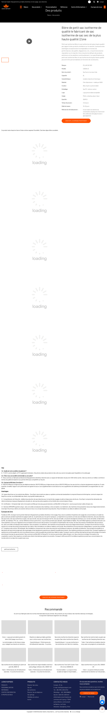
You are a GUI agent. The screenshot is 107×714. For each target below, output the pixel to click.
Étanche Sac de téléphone (34, 692)
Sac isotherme (31, 690)
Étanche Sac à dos (32, 685)
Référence (63, 7)
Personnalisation (51, 7)
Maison (26, 7)
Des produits (36, 7)
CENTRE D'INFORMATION (8, 692)
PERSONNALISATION (7, 688)
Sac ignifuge (30, 695)
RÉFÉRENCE (4, 690)
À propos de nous (96, 7)
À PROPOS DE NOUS (7, 695)
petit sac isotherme (9, 549)
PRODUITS (4, 685)
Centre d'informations (78, 7)
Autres (29, 700)
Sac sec (29, 688)
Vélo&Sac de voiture (33, 697)
